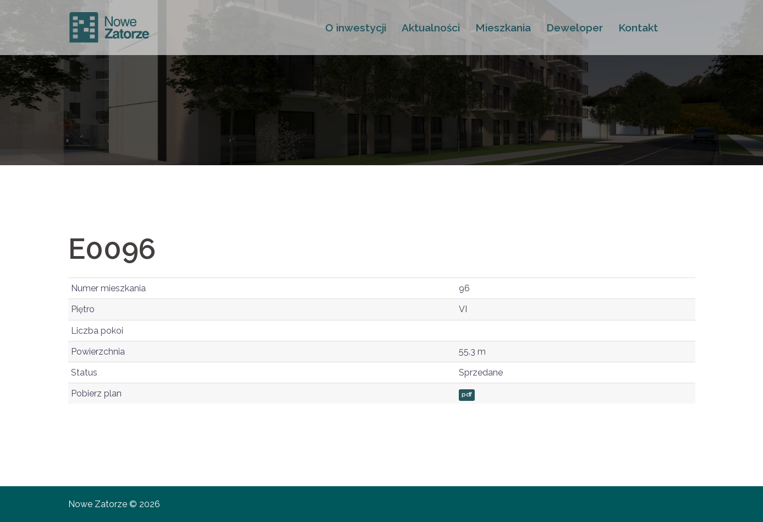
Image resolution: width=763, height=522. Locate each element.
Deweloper (574, 27)
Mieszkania (503, 27)
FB (680, 27)
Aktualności (431, 27)
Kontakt (638, 27)
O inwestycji (355, 27)
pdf (467, 394)
